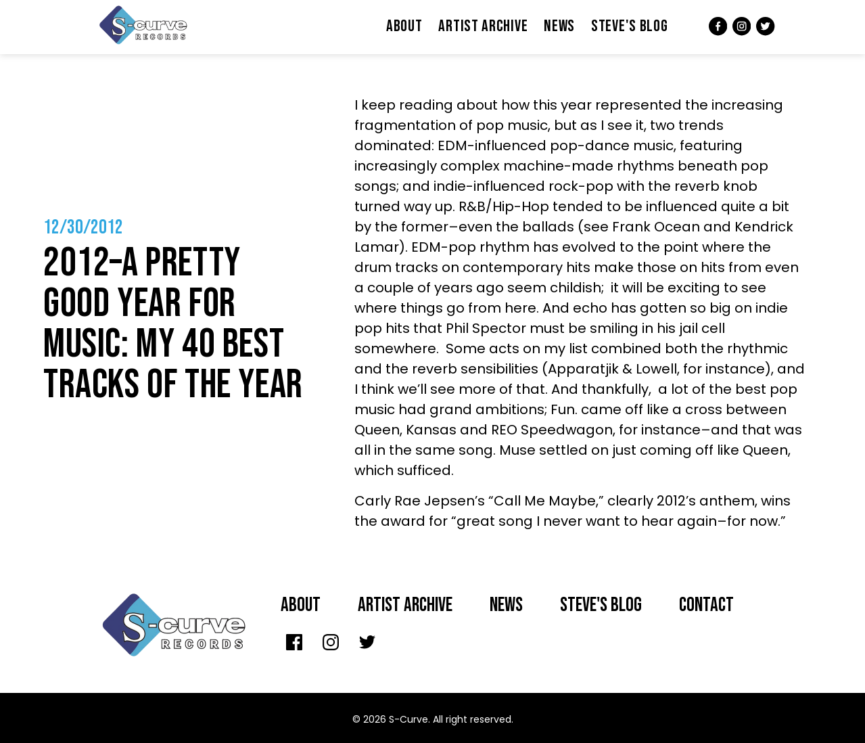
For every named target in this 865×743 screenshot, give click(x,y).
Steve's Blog (629, 26)
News (559, 26)
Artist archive (405, 605)
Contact (706, 605)
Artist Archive (483, 26)
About (404, 26)
